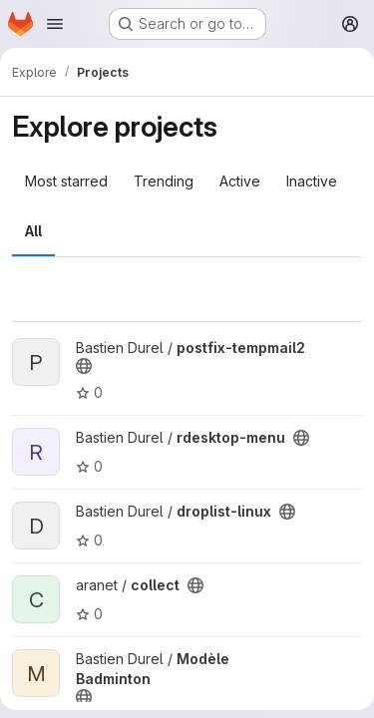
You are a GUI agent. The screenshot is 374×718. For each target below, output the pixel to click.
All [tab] (33, 230)
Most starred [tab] (66, 181)
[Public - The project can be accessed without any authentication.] (84, 366)
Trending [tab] (163, 181)
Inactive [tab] (311, 181)
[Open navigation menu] (55, 24)
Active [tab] (239, 181)
